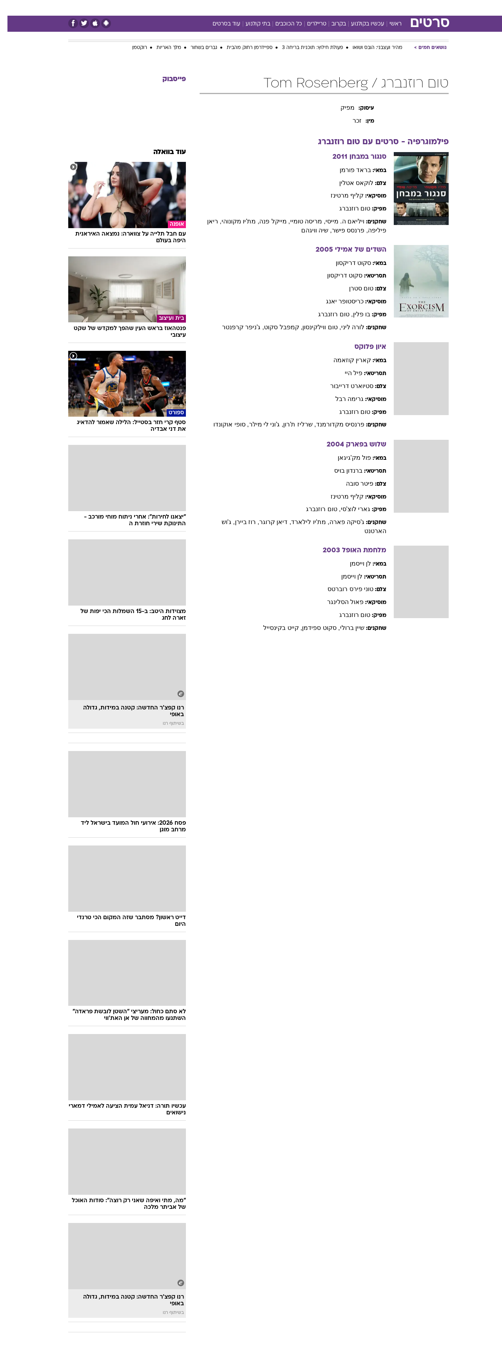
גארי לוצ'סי (348, 509)
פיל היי (346, 373)
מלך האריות (161, 47)
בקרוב (331, 24)
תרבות (337, 8)
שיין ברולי (345, 627)
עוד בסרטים (219, 24)
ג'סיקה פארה (339, 522)
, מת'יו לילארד (303, 522)
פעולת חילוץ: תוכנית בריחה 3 (305, 47)
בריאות (246, 8)
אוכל (270, 8)
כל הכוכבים (281, 24)
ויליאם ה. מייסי (337, 221)
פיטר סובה (352, 483)
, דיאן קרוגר (268, 522)
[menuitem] (385, 8)
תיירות (219, 8)
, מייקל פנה (267, 221)
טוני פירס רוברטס (343, 589)
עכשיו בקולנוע (360, 24)
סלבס (313, 8)
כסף (291, 8)
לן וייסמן (353, 563)
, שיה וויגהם (309, 230)
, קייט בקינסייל (275, 627)
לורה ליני (345, 327)
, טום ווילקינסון (314, 327)
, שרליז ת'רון (292, 424)
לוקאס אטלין (349, 183)
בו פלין (354, 314)
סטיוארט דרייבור (344, 386)
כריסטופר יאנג (337, 301)
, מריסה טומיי (300, 221)
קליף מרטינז (339, 195)
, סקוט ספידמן (313, 627)
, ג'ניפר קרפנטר (235, 327)
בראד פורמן (348, 170)
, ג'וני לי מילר (259, 424)
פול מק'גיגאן (347, 457)
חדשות (390, 8)
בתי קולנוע (250, 24)
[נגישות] (11, 8)
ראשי (388, 24)
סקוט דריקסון (346, 262)
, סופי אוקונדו (223, 424)
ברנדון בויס (341, 470)
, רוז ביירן (239, 522)
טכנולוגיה (190, 8)
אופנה (161, 8)
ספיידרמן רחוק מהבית (242, 47)
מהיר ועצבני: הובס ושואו (370, 47)
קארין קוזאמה (345, 360)
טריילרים (309, 24)
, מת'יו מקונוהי (233, 221)
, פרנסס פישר (342, 230)
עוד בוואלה (162, 152)
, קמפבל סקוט (275, 327)
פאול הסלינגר (338, 602)
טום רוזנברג (347, 208)
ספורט (363, 8)
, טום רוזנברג (328, 314)
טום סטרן (354, 288)
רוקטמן (132, 47)
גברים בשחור (196, 47)
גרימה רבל (342, 399)
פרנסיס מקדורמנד (333, 424)
